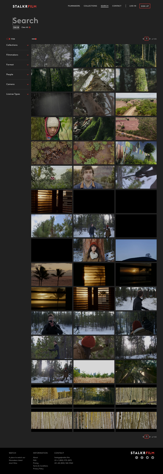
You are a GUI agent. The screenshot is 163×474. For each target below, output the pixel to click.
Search (104, 6)
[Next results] (149, 39)
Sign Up (145, 6)
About (35, 457)
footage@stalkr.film (62, 457)
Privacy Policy (38, 469)
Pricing (35, 463)
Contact (116, 6)
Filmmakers (74, 6)
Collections (90, 6)
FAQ (34, 460)
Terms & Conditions (40, 466)
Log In (133, 6)
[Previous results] (143, 39)
